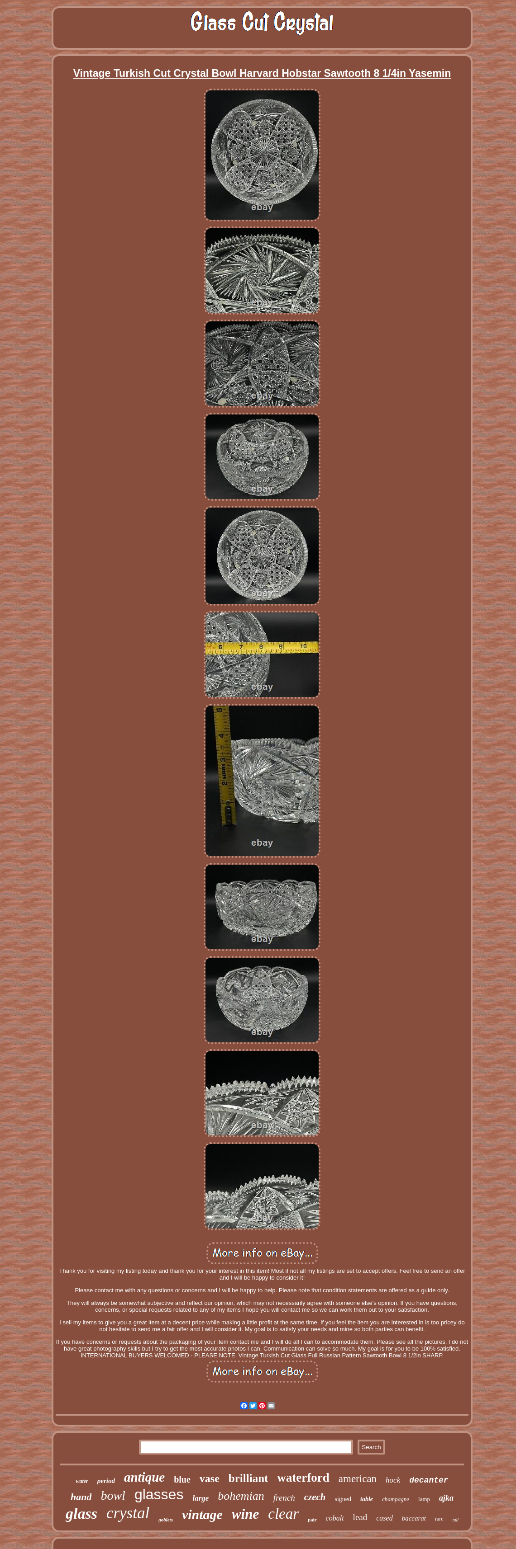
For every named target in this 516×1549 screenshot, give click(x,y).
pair (312, 1519)
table (366, 1499)
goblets (165, 1519)
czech (315, 1497)
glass (81, 1513)
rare (439, 1519)
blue (182, 1479)
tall (456, 1519)
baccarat (414, 1518)
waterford (303, 1477)
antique (144, 1477)
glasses (159, 1494)
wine (245, 1514)
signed (343, 1499)
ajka (446, 1497)
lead (360, 1517)
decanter (428, 1480)
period (106, 1480)
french (284, 1497)
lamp (424, 1499)
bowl (112, 1495)
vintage (202, 1514)
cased (384, 1518)
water (82, 1481)
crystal (127, 1513)
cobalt (335, 1518)
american (358, 1478)
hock (393, 1480)
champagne (395, 1499)
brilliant (248, 1478)
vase (210, 1478)
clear (283, 1514)
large (200, 1498)
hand (81, 1496)
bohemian (241, 1495)
